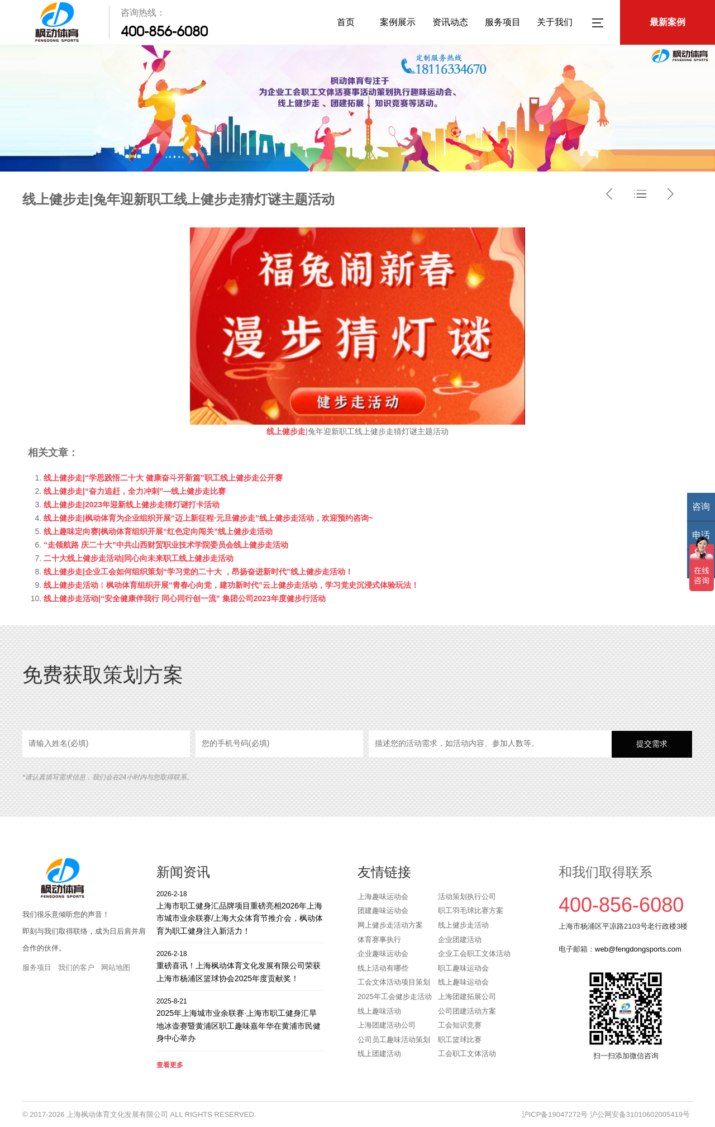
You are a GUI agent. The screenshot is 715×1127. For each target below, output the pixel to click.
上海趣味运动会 (383, 896)
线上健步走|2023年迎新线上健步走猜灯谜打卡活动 (132, 504)
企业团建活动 (460, 939)
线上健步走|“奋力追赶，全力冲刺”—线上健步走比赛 (135, 491)
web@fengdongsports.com (638, 949)
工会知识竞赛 (460, 1025)
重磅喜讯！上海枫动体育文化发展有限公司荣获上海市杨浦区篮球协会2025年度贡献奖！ (240, 966)
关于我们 (555, 22)
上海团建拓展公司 (467, 996)
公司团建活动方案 (467, 1011)
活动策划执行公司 (467, 896)
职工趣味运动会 (463, 968)
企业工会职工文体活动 (474, 953)
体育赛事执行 (379, 939)
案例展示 (398, 22)
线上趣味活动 (379, 1011)
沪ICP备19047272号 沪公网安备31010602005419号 (606, 1114)
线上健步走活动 (463, 925)
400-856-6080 (164, 31)
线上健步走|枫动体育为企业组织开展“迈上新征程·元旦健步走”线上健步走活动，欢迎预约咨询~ (208, 517)
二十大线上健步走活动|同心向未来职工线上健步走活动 (138, 558)
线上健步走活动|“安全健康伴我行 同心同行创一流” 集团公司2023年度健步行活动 (185, 598)
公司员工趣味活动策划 (394, 1039)
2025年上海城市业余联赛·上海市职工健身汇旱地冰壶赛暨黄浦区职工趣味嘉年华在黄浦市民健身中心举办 (240, 1019)
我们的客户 (76, 967)
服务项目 (503, 22)
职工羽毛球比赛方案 (470, 910)
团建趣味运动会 (383, 910)
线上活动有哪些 (383, 968)
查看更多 (169, 1065)
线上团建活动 (379, 1053)
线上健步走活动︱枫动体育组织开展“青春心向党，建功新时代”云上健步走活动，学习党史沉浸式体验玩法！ (231, 585)
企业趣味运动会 (383, 953)
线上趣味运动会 (463, 982)
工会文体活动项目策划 (394, 982)
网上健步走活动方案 (390, 925)
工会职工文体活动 (467, 1053)
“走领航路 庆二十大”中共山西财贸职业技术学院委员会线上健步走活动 (166, 544)
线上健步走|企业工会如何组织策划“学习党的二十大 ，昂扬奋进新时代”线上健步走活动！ (198, 571)
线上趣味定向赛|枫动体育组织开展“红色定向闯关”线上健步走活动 (158, 531)
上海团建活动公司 (387, 1025)
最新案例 (667, 22)
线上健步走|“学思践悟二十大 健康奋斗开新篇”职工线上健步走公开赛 (163, 477)
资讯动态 (450, 22)
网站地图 (115, 967)
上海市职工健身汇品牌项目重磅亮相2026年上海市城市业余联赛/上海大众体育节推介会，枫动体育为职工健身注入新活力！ (240, 912)
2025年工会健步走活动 (395, 996)
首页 (346, 22)
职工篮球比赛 (460, 1039)
